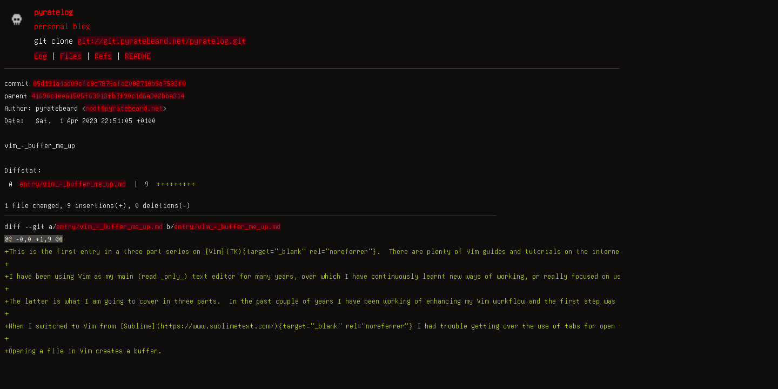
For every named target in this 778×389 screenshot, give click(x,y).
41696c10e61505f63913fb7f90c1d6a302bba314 (107, 95)
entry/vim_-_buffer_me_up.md (72, 183)
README (138, 55)
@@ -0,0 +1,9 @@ (33, 239)
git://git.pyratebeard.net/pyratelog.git (161, 40)
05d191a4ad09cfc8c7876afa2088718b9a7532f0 (109, 83)
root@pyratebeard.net (124, 108)
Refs (103, 55)
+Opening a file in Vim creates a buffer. (83, 350)
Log (40, 55)
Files (71, 55)
